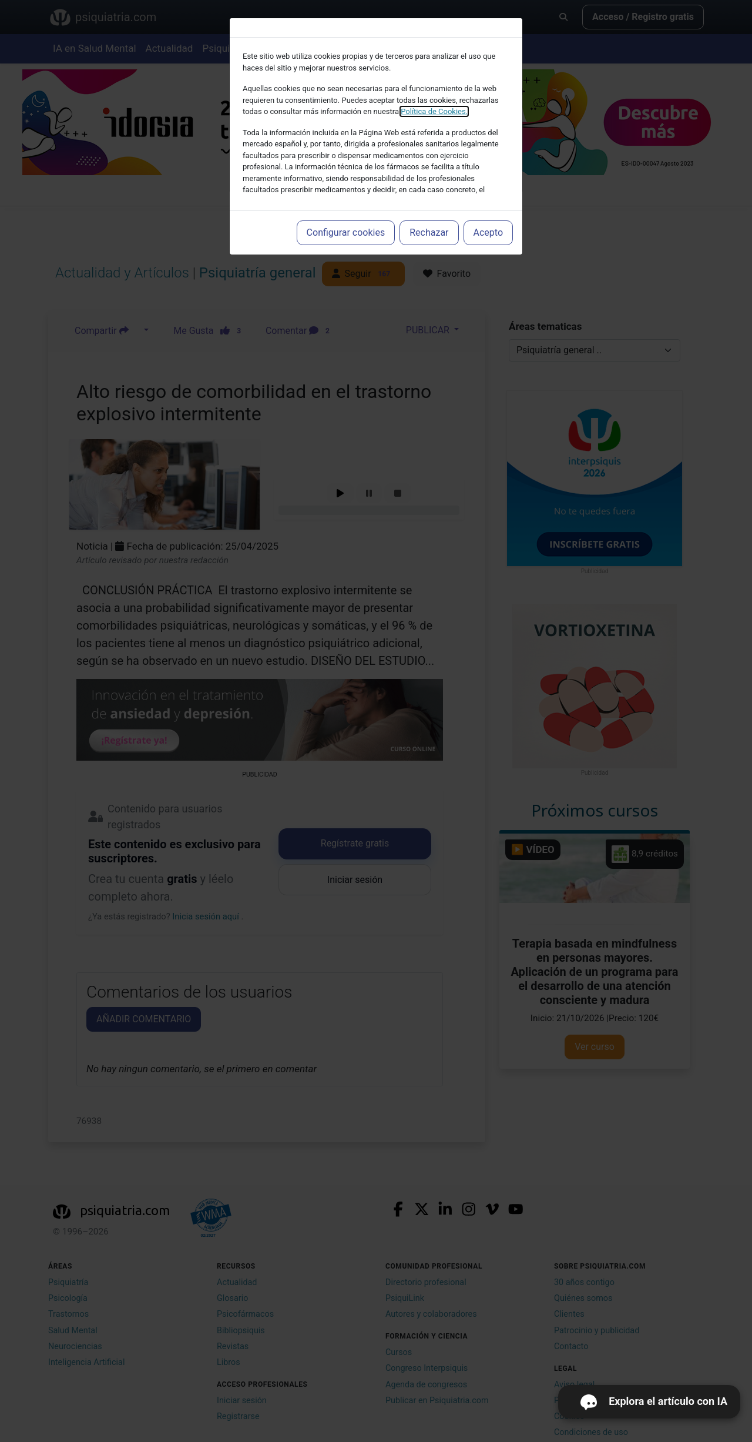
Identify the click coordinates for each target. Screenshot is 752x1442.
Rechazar (428, 232)
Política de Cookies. (434, 111)
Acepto (488, 232)
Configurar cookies (346, 232)
